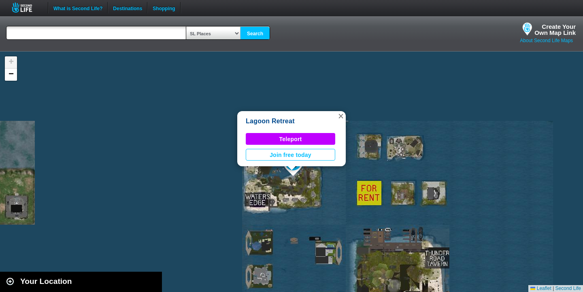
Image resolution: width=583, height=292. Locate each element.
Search (255, 33)
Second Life (26, 7)
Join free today (290, 155)
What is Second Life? (77, 8)
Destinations (127, 8)
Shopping (164, 8)
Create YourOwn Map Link (555, 29)
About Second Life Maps (546, 40)
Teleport (290, 139)
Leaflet (540, 288)
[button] (341, 116)
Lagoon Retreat (270, 121)
